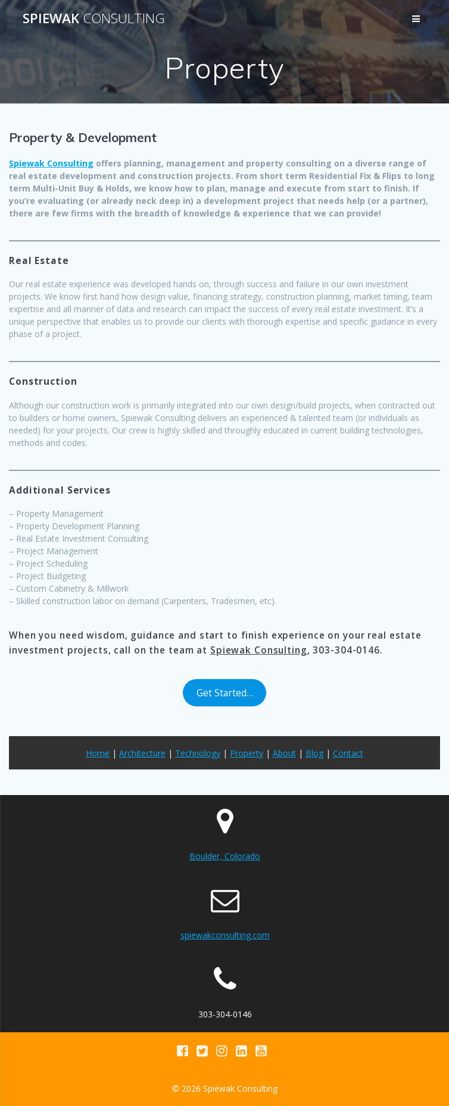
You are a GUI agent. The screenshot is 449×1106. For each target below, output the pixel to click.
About (284, 753)
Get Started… (225, 692)
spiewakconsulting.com (225, 935)
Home (98, 753)
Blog (314, 753)
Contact (348, 753)
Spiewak (94, 18)
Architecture (142, 753)
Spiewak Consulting (51, 163)
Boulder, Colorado (224, 856)
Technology (197, 753)
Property (246, 753)
